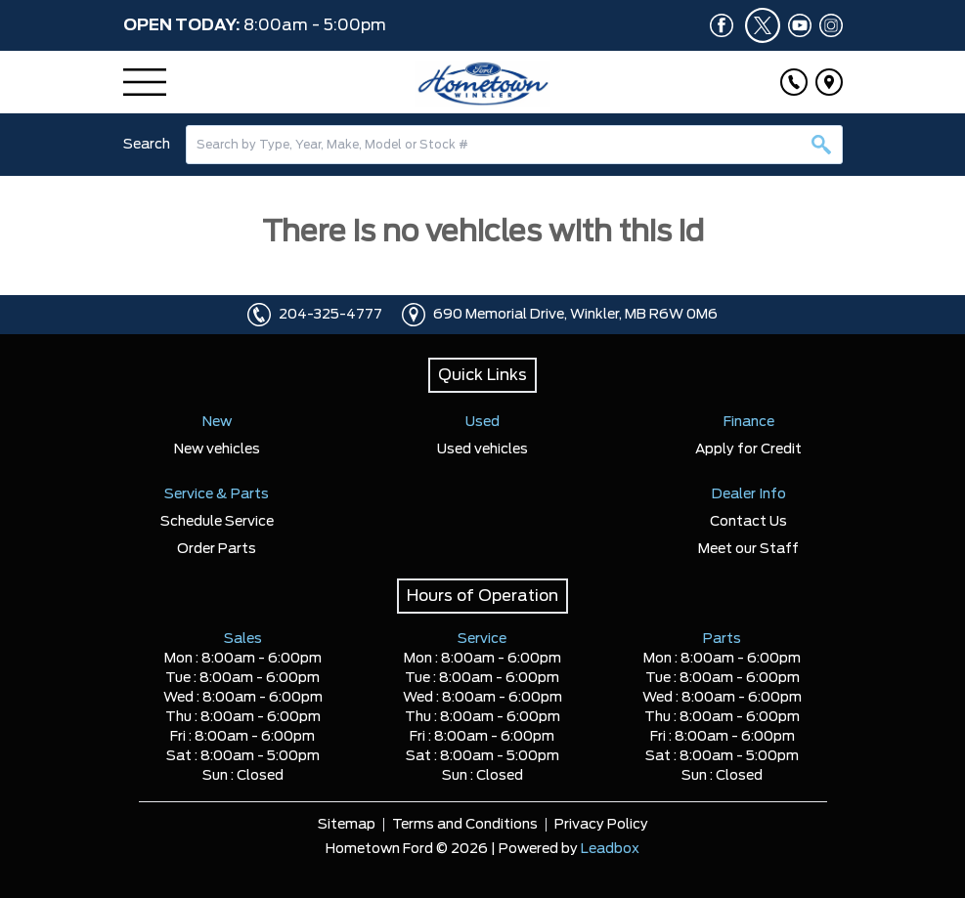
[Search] (514, 144)
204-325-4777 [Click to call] (330, 314)
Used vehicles (482, 449)
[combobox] (514, 144)
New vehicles (217, 449)
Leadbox (610, 849)
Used (482, 422)
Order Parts (216, 549)
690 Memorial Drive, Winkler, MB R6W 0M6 (575, 314)
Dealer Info (749, 494)
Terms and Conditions (465, 825)
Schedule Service (217, 522)
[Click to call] (794, 82)
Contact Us (748, 522)
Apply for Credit (748, 449)
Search (146, 144)
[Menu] (144, 82)
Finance (749, 422)
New (217, 422)
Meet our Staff (748, 549)
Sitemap (346, 825)
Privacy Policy (601, 825)
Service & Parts (216, 494)
